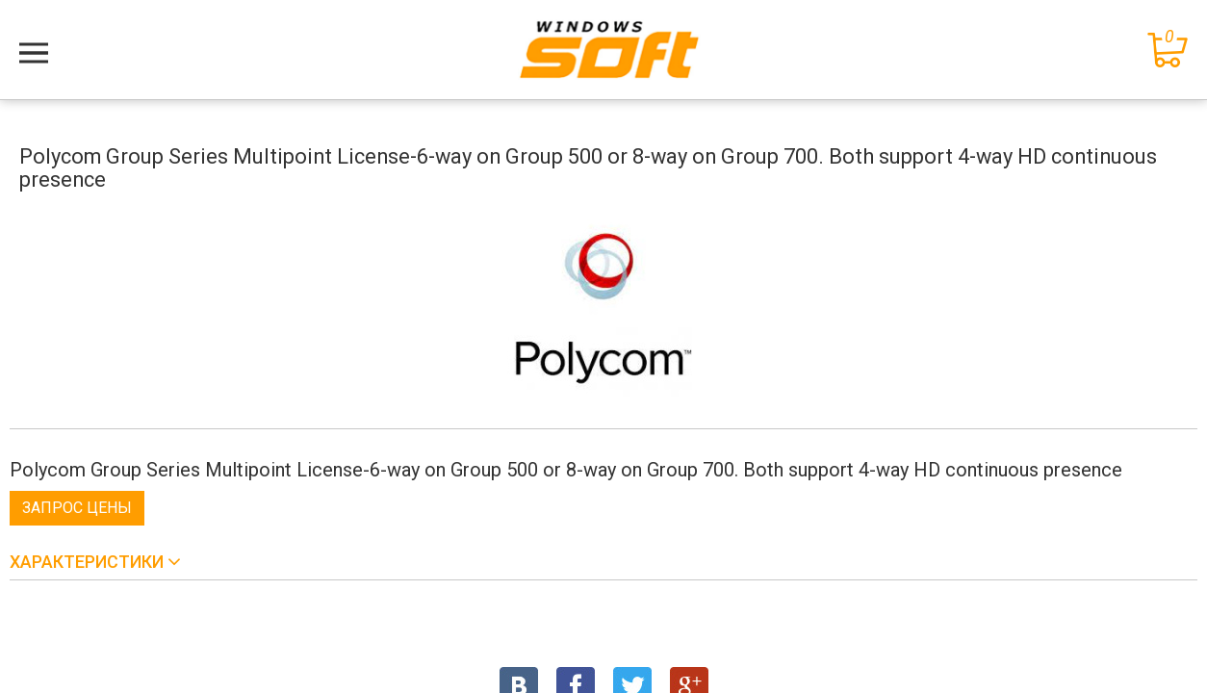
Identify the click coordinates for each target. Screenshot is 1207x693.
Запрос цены (77, 508)
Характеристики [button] (88, 562)
